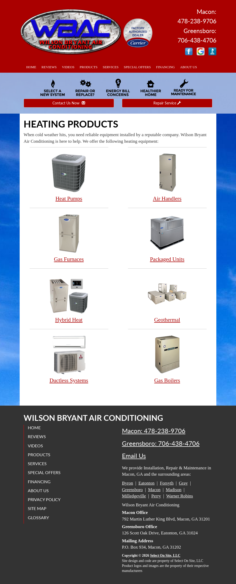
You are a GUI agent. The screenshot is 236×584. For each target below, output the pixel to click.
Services (111, 67)
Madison (173, 489)
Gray (183, 483)
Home (31, 67)
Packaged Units (167, 237)
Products (89, 67)
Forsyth (167, 483)
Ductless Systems (69, 359)
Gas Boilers (167, 359)
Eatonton (146, 483)
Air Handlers (167, 177)
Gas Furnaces (69, 237)
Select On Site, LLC (165, 556)
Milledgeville (134, 495)
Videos (68, 67)
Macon (154, 489)
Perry (156, 495)
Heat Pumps (69, 177)
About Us (188, 67)
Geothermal (167, 298)
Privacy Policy (44, 499)
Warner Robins (179, 495)
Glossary (38, 517)
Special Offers (137, 67)
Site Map (37, 508)
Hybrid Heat (69, 298)
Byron (127, 483)
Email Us (134, 455)
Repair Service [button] (167, 103)
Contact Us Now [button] (68, 103)
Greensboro (132, 489)
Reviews (49, 67)
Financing (165, 67)
